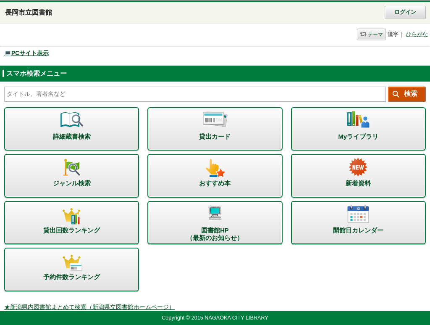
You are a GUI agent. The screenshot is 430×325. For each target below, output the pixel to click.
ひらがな (417, 34)
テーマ (375, 34)
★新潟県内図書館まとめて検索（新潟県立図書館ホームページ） (89, 307)
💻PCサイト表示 (26, 53)
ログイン (405, 12)
